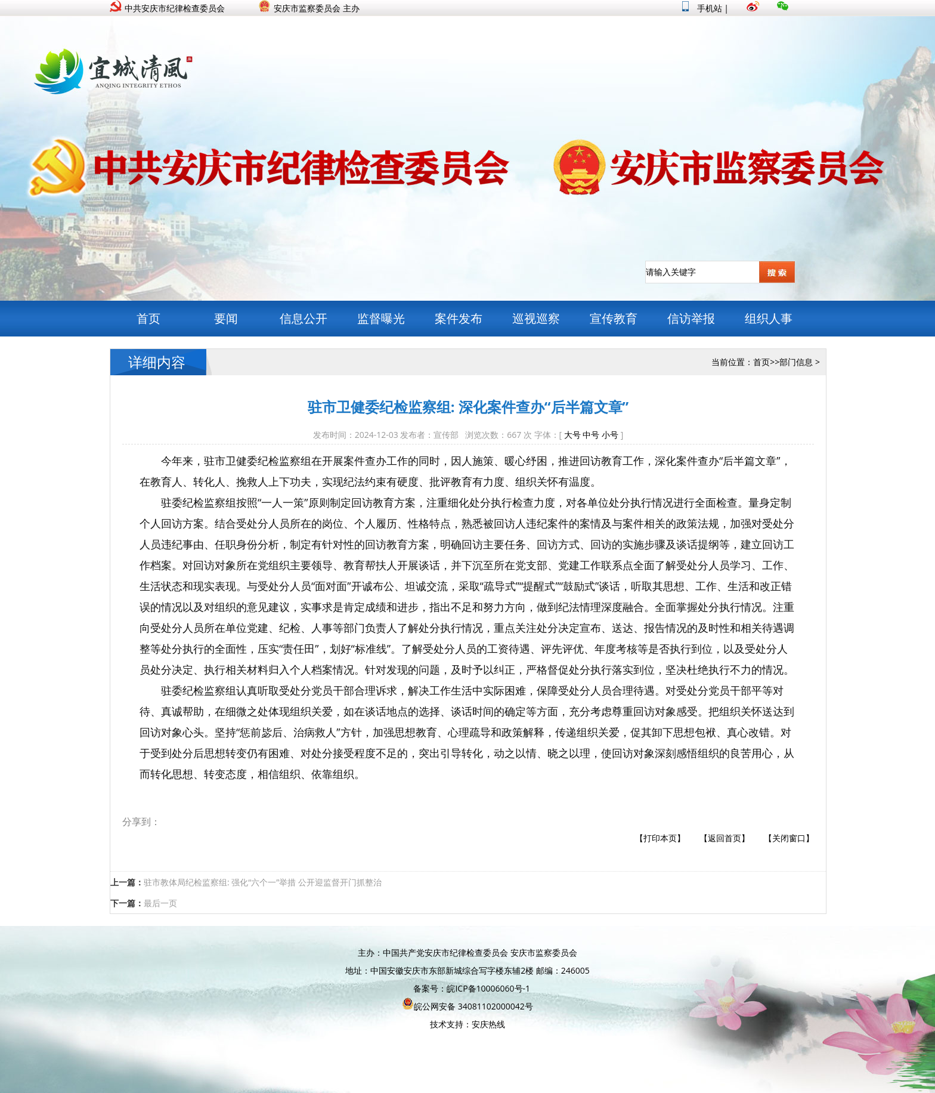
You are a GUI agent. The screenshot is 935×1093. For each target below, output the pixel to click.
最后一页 (160, 903)
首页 (148, 318)
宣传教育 (613, 318)
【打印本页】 (660, 838)
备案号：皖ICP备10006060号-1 (471, 988)
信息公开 (303, 318)
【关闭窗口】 (789, 838)
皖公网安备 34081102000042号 (467, 1006)
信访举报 (691, 318)
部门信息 (796, 362)
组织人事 (768, 318)
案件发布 (458, 318)
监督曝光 (381, 318)
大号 (572, 434)
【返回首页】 (724, 838)
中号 (591, 434)
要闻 (226, 318)
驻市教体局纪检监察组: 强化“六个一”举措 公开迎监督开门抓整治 (263, 882)
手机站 (702, 8)
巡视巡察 (536, 318)
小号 (610, 434)
